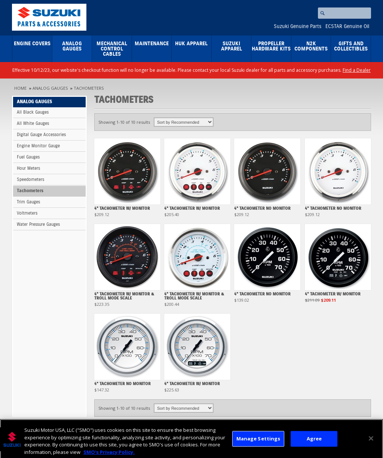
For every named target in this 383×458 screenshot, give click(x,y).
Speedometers (30, 179)
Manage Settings (258, 440)
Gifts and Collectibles (351, 46)
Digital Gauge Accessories (41, 135)
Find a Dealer (357, 70)
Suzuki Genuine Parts (297, 26)
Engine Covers (32, 43)
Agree (314, 440)
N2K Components (311, 46)
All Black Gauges (33, 112)
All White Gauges (33, 123)
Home (20, 88)
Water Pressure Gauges (38, 224)
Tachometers (89, 88)
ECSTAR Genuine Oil (347, 26)
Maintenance (152, 43)
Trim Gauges (28, 202)
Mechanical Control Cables (111, 49)
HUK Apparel (191, 43)
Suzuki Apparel (231, 46)
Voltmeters (27, 213)
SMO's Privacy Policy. (109, 454)
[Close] (371, 441)
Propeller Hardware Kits (271, 46)
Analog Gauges (72, 46)
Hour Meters (28, 168)
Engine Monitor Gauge (38, 146)
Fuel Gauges (28, 157)
